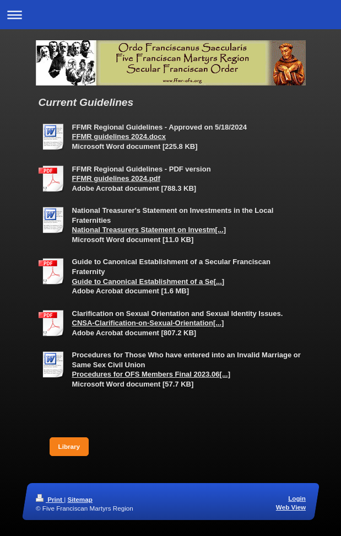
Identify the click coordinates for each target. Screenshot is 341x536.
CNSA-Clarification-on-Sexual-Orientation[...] (148, 323)
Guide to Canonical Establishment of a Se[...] (148, 281)
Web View (290, 507)
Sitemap (79, 499)
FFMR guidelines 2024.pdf (116, 178)
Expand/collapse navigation (170, 14)
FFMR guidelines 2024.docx (119, 136)
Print (50, 499)
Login (297, 498)
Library (69, 446)
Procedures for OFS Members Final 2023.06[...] (151, 374)
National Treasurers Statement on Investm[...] (149, 230)
